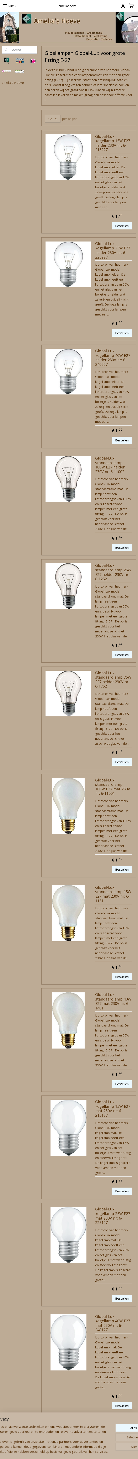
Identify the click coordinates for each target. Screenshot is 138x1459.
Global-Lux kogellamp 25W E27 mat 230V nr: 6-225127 (112, 1216)
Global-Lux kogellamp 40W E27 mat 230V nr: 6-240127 (112, 1323)
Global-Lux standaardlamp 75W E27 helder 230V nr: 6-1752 (113, 679)
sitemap (52, 1451)
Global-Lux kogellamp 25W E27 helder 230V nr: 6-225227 (112, 251)
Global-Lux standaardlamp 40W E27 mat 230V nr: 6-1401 (113, 1001)
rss (61, 1451)
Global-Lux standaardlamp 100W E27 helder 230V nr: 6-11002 (110, 465)
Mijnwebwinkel (113, 1451)
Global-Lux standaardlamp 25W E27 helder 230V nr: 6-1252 (113, 572)
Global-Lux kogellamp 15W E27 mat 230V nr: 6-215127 (112, 1109)
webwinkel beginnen (77, 1451)
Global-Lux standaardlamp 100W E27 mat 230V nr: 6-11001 (112, 787)
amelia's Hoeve (13, 82)
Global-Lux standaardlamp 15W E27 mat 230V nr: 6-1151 (113, 894)
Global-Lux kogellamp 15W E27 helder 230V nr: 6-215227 (112, 143)
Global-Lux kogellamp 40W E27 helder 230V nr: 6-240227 (112, 358)
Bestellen (122, 225)
